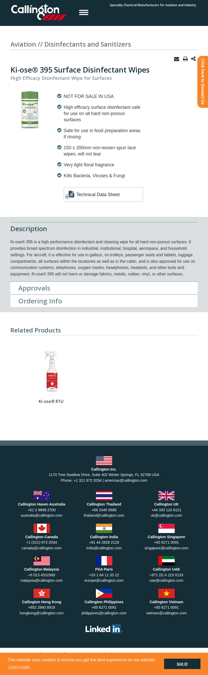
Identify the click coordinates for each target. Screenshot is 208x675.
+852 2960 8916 (41, 607)
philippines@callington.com (103, 613)
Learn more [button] (19, 667)
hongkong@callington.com (42, 613)
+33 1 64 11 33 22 (104, 575)
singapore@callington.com (166, 548)
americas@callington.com (126, 480)
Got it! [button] (182, 664)
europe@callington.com (104, 580)
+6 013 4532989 (41, 575)
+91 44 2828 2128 (104, 542)
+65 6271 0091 (166, 542)
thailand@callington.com (104, 515)
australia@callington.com (41, 515)
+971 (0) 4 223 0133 (166, 575)
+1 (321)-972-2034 (41, 542)
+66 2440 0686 (104, 510)
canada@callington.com (42, 548)
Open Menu (83, 12)
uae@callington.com (166, 580)
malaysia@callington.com (42, 580)
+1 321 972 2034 (88, 480)
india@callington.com (104, 548)
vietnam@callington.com (166, 613)
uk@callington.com (166, 515)
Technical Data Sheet (98, 194)
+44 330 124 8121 (166, 510)
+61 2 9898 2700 (42, 510)
